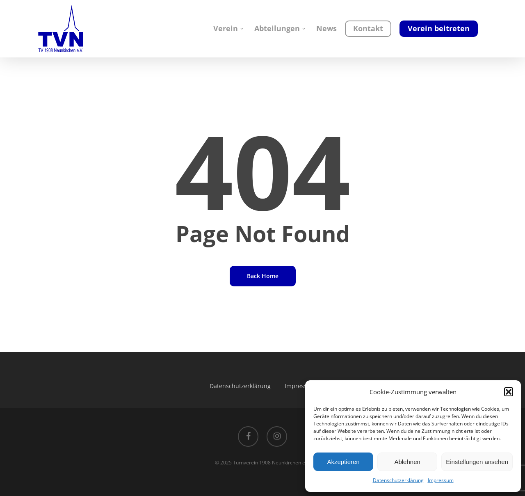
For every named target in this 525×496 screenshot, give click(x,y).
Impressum (441, 480)
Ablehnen (407, 461)
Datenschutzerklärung (398, 480)
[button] (508, 392)
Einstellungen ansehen (477, 461)
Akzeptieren (343, 461)
